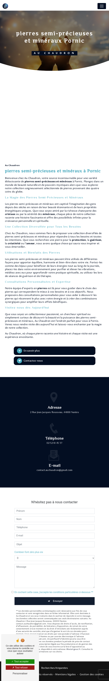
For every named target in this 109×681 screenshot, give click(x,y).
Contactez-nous (30, 360)
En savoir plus (28, 350)
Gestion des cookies (92, 674)
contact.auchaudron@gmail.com (55, 466)
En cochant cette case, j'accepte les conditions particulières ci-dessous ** (54, 588)
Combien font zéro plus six (29, 547)
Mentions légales (65, 674)
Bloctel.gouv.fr (73, 645)
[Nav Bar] (102, 6)
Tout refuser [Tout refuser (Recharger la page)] (20, 667)
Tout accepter (20, 661)
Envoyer (58, 597)
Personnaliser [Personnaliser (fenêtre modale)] (20, 673)
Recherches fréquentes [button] (54, 668)
